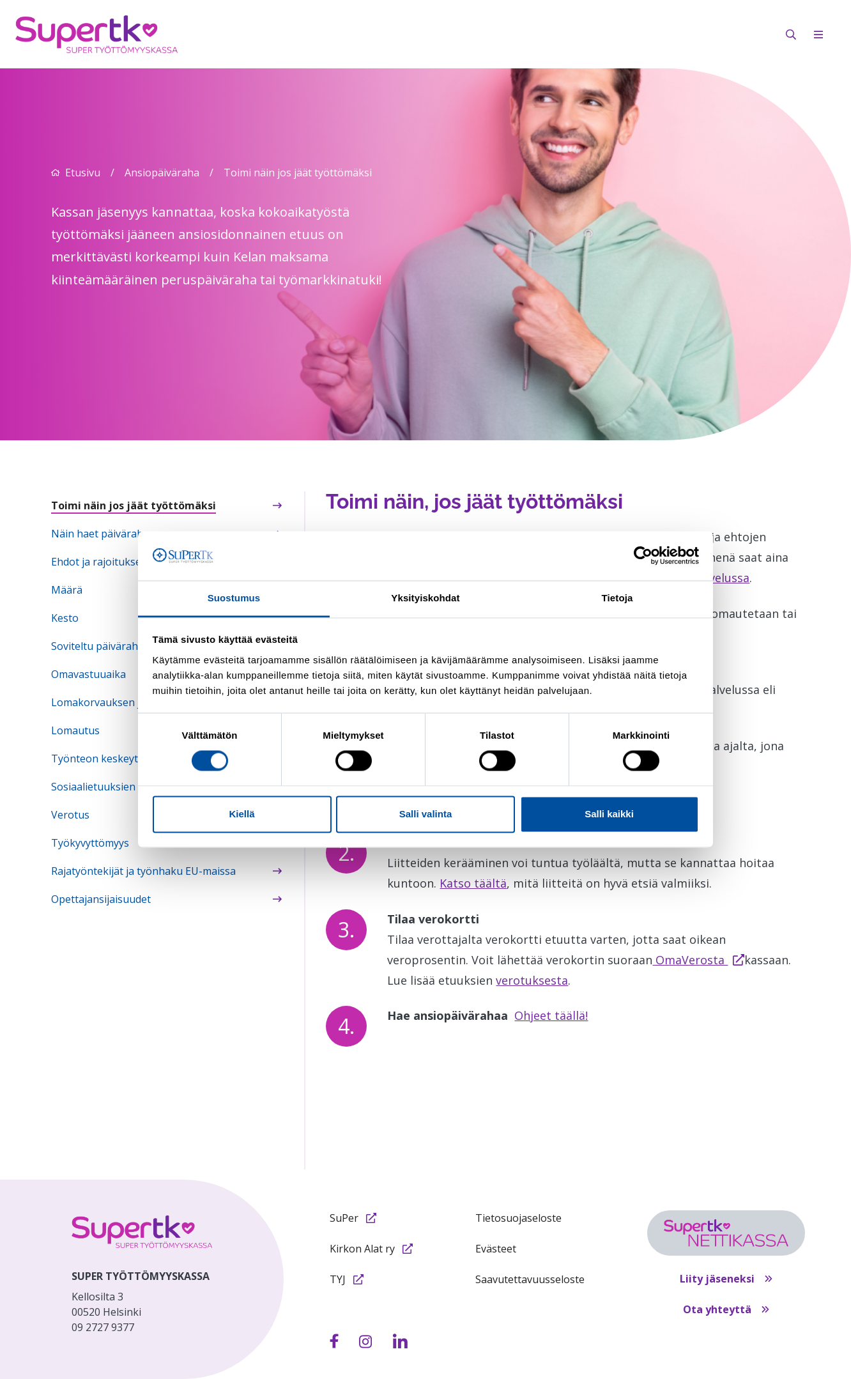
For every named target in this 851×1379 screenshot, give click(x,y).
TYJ (347, 1279)
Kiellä (241, 813)
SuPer (353, 1218)
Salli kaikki (609, 813)
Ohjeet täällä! (551, 1015)
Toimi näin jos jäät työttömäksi (298, 173)
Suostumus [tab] (234, 597)
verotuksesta (532, 980)
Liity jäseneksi (726, 1279)
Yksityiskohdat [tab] (425, 597)
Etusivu (82, 173)
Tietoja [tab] (617, 597)
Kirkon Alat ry (371, 1249)
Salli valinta (425, 813)
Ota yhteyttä (726, 1309)
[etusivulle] (142, 1231)
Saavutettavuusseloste (530, 1279)
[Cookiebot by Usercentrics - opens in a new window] (643, 556)
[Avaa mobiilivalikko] (818, 34)
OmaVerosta (698, 959)
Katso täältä (473, 883)
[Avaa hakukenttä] (791, 34)
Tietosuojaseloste (518, 1218)
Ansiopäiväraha (162, 173)
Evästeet (495, 1249)
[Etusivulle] (96, 33)
